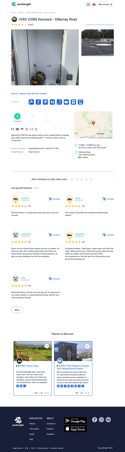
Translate (54, 199)
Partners (50, 429)
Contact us (51, 424)
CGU (26, 448)
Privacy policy (42, 448)
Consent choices (57, 448)
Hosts (32, 434)
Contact (48, 117)
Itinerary (17, 117)
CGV (32, 448)
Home (13, 12)
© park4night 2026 (105, 448)
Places (21, 12)
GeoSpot (50, 434)
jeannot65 (110, 25)
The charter (34, 429)
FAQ (31, 439)
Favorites (32, 117)
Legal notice (17, 448)
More (17, 310)
